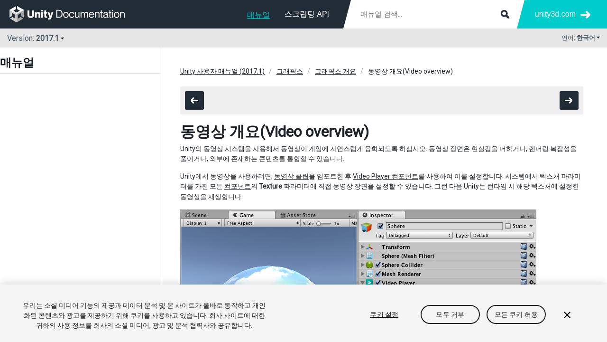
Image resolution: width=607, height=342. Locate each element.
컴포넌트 (237, 186)
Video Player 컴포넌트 (385, 176)
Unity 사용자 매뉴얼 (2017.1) (222, 71)
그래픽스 (289, 71)
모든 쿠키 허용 (516, 314)
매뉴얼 (258, 15)
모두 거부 (450, 314)
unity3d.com (555, 14)
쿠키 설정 (384, 314)
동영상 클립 (291, 176)
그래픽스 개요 (335, 71)
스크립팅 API (307, 14)
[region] (303, 313)
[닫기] (567, 314)
